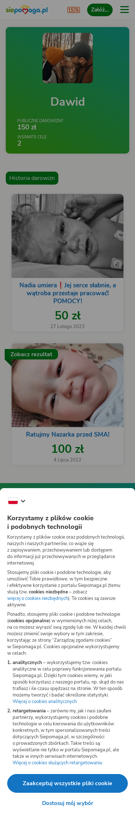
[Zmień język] (16, 501)
